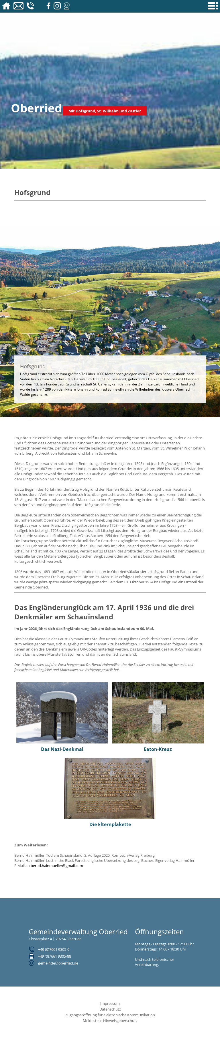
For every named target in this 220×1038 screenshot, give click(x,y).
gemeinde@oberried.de (58, 963)
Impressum (110, 1003)
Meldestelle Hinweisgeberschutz (110, 1020)
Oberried (36, 108)
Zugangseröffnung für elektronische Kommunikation (110, 1014)
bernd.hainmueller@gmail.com (57, 865)
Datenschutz (110, 1009)
